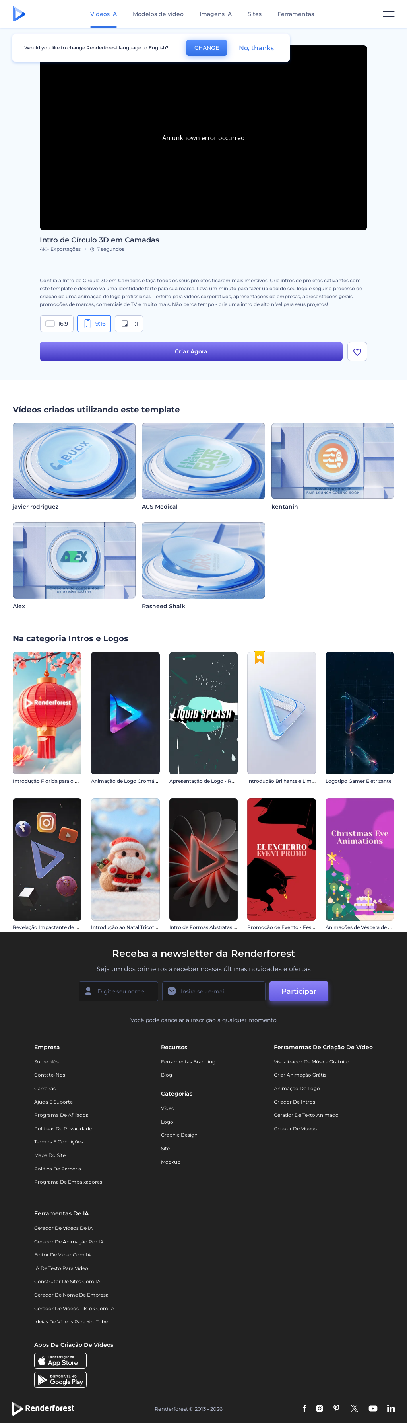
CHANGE (206, 47)
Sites (255, 14)
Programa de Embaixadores (68, 1182)
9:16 (94, 323)
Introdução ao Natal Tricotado (127, 927)
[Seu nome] (118, 991)
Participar (298, 991)
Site (165, 1148)
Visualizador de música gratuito (311, 1062)
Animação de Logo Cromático (127, 781)
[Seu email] (214, 991)
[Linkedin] (391, 1409)
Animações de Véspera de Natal (363, 927)
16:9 (56, 323)
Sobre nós (46, 1062)
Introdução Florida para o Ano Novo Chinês (64, 781)
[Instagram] (319, 1409)
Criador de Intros (294, 1102)
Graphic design (179, 1135)
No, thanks (256, 48)
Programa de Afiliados (61, 1115)
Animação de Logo (297, 1088)
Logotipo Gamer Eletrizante (358, 781)
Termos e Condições (58, 1142)
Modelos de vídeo (158, 14)
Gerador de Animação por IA (69, 1242)
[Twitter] (354, 1409)
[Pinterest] (336, 1409)
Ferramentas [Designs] (295, 14)
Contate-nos (49, 1075)
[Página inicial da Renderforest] (19, 14)
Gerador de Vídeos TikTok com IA (74, 1308)
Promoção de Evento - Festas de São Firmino (301, 927)
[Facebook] (304, 1409)
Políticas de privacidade (63, 1128)
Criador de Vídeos (295, 1128)
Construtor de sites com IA (67, 1281)
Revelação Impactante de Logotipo (55, 927)
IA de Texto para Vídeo (61, 1268)
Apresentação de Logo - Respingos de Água (221, 781)
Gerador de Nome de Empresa (71, 1295)
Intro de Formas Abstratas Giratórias (212, 927)
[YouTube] (373, 1409)
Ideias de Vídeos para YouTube (71, 1322)
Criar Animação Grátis (300, 1075)
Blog (166, 1075)
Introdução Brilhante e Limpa (282, 781)
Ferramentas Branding (188, 1062)
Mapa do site (50, 1155)
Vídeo (167, 1108)
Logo (167, 1122)
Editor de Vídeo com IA (62, 1255)
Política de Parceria (57, 1169)
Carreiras (45, 1088)
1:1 (129, 323)
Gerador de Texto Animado (306, 1115)
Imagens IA (216, 14)
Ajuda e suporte (53, 1102)
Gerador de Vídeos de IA (63, 1228)
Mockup (170, 1162)
